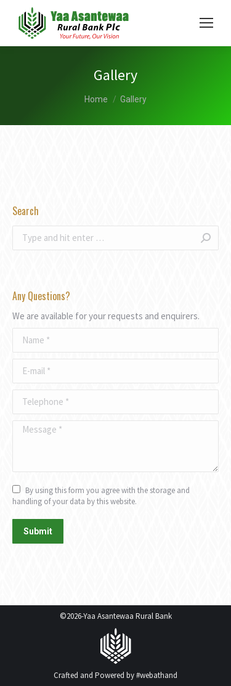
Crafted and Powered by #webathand (115, 675)
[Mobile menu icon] (206, 22)
